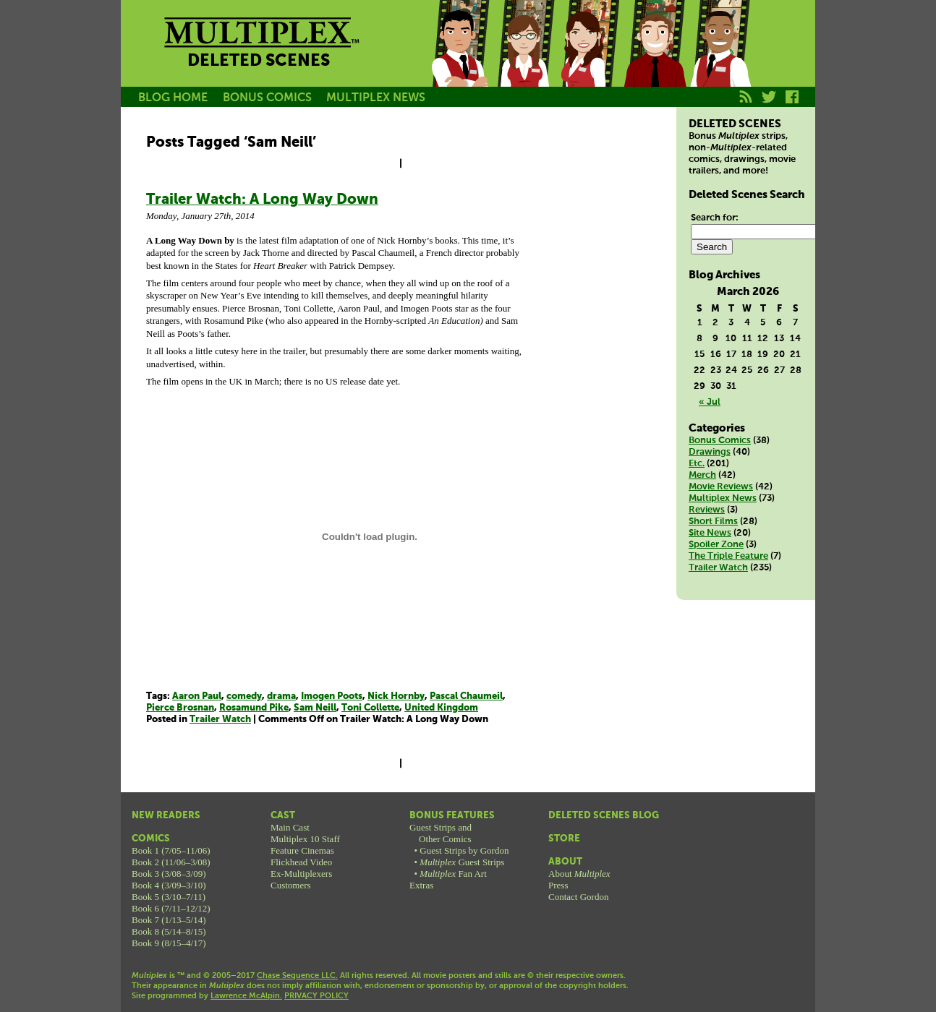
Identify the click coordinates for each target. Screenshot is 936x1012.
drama (281, 696)
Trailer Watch (220, 719)
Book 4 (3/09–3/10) (169, 885)
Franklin (719, 60)
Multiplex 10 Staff (305, 838)
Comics (151, 839)
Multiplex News (723, 498)
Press (558, 885)
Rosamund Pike (254, 708)
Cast (283, 815)
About (565, 862)
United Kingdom (441, 708)
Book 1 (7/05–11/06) (171, 850)
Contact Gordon (578, 896)
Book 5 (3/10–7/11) (168, 896)
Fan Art (453, 873)
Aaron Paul (196, 696)
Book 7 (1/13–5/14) (169, 919)
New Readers (166, 815)
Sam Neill (315, 708)
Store (564, 839)
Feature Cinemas (302, 850)
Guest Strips (462, 862)
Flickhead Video (301, 862)
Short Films (713, 521)
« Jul (709, 402)
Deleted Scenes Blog (603, 815)
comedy (244, 696)
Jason (459, 60)
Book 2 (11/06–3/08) (171, 862)
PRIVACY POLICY (316, 996)
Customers (291, 885)
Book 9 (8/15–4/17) (169, 943)
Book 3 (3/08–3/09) (169, 873)
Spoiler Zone (716, 544)
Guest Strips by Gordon (464, 850)
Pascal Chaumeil (466, 696)
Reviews (707, 510)
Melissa (589, 60)
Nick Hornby (396, 696)
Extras (421, 885)
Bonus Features (452, 815)
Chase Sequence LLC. (297, 976)
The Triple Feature (728, 556)
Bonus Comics (720, 440)
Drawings (710, 452)
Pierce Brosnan (180, 708)
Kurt (654, 60)
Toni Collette (370, 708)
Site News (710, 533)
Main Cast (290, 827)
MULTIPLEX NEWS (375, 98)
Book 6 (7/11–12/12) (171, 908)
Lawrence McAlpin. (246, 996)
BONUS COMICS (267, 98)
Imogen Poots (331, 696)
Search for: (715, 218)
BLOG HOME (173, 98)
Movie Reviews (721, 487)
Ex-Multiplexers (301, 873)
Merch (702, 475)
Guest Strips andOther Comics (440, 833)
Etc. (697, 463)
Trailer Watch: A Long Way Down (262, 200)
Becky (524, 60)
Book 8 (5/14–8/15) (169, 931)
